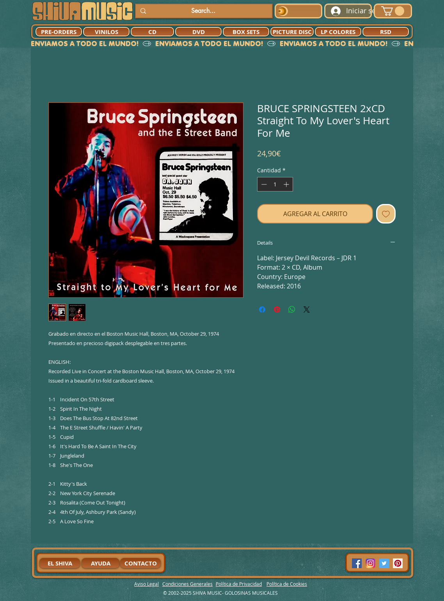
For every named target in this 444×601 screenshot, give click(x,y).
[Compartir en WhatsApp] (292, 309)
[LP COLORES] (338, 31)
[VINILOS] (106, 31)
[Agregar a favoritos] (386, 214)
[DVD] (198, 31)
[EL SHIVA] (59, 563)
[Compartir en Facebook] (262, 309)
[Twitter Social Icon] (384, 563)
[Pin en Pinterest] (277, 309)
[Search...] (203, 11)
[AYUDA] (100, 563)
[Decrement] (263, 184)
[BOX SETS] (246, 31)
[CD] (152, 31)
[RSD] (385, 31)
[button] (392, 11)
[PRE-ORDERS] (59, 31)
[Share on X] (306, 309)
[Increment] (287, 184)
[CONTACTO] (140, 563)
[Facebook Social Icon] (357, 563)
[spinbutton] (275, 184)
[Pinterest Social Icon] (398, 563)
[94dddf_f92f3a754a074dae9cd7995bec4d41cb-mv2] (370, 563)
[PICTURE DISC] (292, 31)
